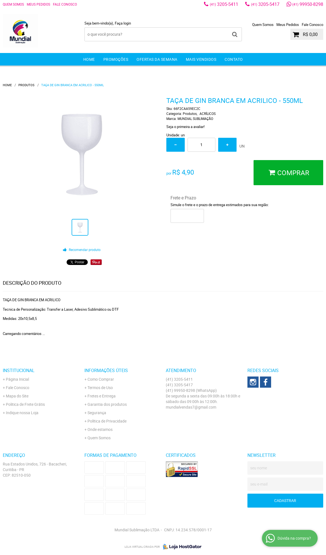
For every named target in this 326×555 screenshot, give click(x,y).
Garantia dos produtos (107, 404)
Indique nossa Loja (22, 412)
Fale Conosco (65, 4)
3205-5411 (224, 4)
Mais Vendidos (201, 59)
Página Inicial (17, 379)
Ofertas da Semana (157, 59)
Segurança (96, 412)
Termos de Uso (100, 387)
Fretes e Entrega (101, 396)
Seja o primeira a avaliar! (185, 126)
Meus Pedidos (38, 4)
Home (89, 59)
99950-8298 (307, 4)
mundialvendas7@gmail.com (191, 407)
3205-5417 (265, 4)
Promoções (115, 59)
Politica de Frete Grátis (25, 404)
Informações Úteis (106, 370)
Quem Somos (13, 4)
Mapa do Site (17, 396)
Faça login (123, 23)
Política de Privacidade (106, 421)
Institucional (19, 370)
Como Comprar (100, 379)
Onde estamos (100, 429)
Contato (234, 59)
